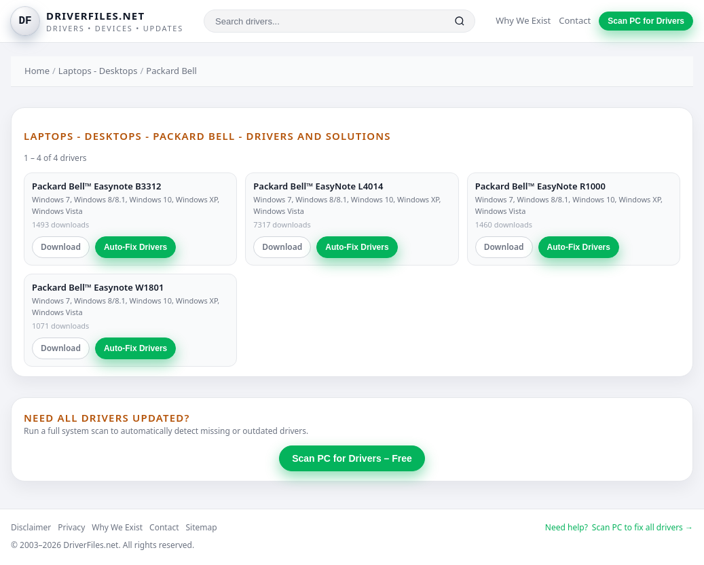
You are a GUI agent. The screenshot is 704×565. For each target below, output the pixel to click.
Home (37, 71)
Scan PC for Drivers (646, 21)
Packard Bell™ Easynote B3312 (97, 186)
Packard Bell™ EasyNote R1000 (540, 186)
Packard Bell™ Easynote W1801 (98, 287)
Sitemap (201, 527)
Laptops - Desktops (98, 71)
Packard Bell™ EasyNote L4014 (318, 186)
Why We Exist (523, 20)
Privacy (71, 527)
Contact (575, 20)
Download (61, 247)
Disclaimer (31, 527)
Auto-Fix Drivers (135, 247)
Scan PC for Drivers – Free (352, 458)
